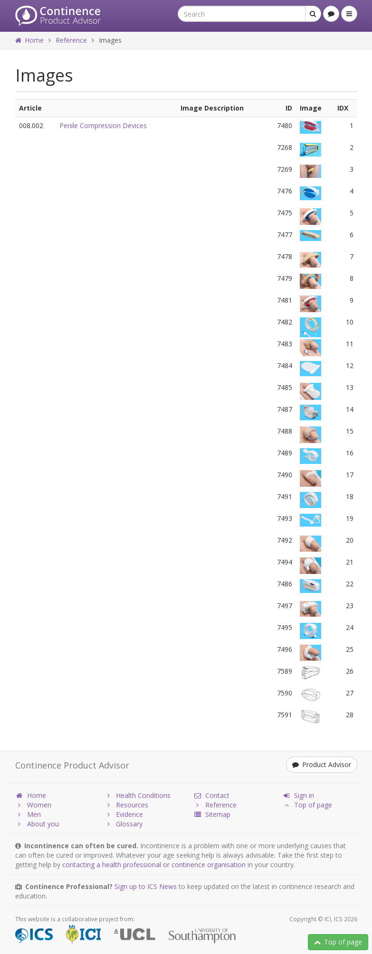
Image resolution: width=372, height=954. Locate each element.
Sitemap (211, 814)
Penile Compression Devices (103, 125)
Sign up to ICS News (145, 886)
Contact (211, 795)
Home (29, 40)
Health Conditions (137, 795)
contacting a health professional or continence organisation (154, 864)
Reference (71, 40)
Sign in (298, 795)
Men (28, 814)
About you (37, 823)
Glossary (123, 823)
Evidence (123, 814)
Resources (126, 804)
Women (33, 804)
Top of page (338, 941)
